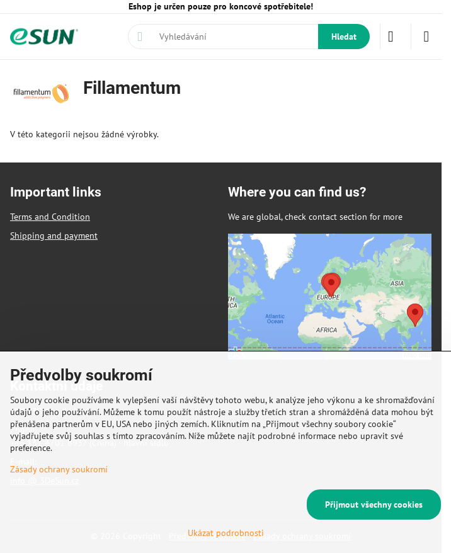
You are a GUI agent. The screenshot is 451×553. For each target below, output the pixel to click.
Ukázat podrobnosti (226, 533)
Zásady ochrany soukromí (59, 469)
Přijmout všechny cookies (374, 504)
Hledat (344, 36)
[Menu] (426, 36)
